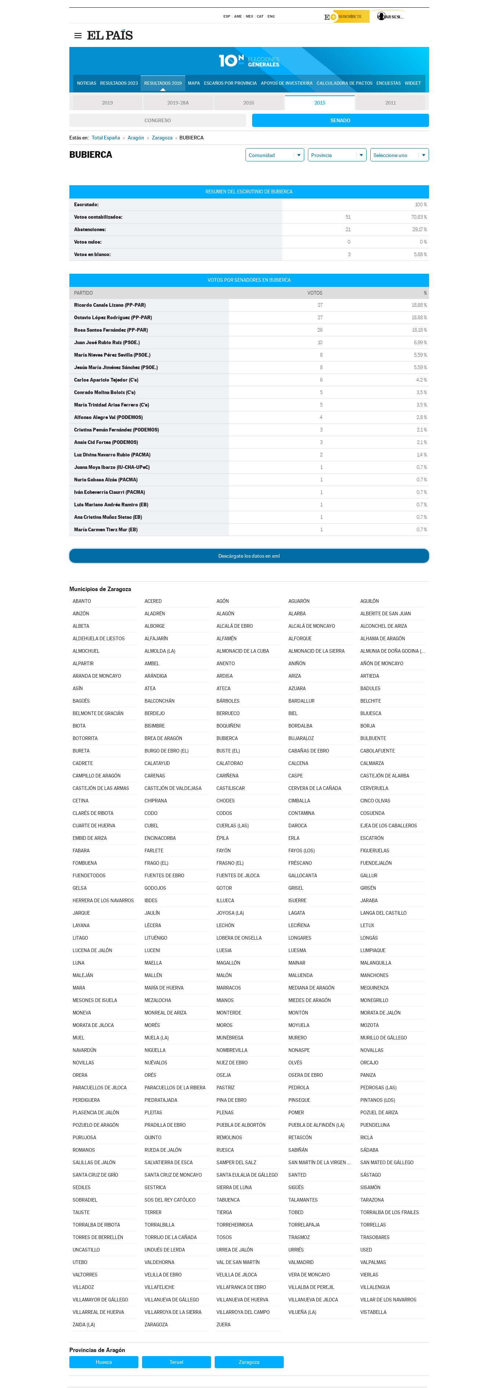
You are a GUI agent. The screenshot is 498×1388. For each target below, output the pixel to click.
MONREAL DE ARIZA (165, 1014)
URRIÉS (296, 1251)
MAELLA (153, 964)
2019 (107, 104)
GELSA (80, 889)
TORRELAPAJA (304, 1226)
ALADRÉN (155, 615)
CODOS (224, 814)
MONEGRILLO (374, 1001)
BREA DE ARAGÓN (163, 739)
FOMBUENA (85, 864)
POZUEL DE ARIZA (379, 1113)
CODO (151, 814)
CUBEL (152, 827)
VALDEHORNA (159, 1263)
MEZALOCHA (158, 1001)
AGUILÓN (369, 602)
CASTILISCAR (231, 789)
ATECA (223, 689)
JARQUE (81, 914)
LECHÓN (226, 926)
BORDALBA (300, 727)
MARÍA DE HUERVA (164, 989)
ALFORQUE (300, 639)
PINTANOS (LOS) (377, 1101)
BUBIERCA (227, 739)
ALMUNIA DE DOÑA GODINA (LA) (392, 652)
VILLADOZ (83, 1288)
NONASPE (299, 1051)
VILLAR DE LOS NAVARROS (388, 1301)
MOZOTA (369, 1026)
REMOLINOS (229, 1138)
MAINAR (296, 964)
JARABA (369, 901)
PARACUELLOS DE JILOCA (100, 1089)
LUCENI (152, 951)
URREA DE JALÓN (235, 1251)
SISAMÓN (370, 1188)
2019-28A (178, 104)
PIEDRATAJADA (161, 1101)
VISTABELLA (373, 1313)
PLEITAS (153, 1113)
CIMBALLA (299, 802)
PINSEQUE (299, 1101)
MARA (79, 989)
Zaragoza (249, 1363)
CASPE (295, 777)
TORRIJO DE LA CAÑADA (171, 1238)
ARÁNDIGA (156, 677)
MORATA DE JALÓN (380, 1014)
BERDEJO (155, 714)
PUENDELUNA (375, 1126)
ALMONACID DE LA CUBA (243, 652)
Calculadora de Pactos (344, 84)
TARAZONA (372, 1201)
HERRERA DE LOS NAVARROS (103, 901)
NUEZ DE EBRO (232, 1064)
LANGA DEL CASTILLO (383, 914)
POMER (296, 1113)
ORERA (80, 1076)
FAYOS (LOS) (301, 852)
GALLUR (368, 876)
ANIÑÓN (297, 664)
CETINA (80, 802)
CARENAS (155, 777)
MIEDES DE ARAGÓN (309, 1001)
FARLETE (154, 852)
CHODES (226, 802)
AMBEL (152, 664)
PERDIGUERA (86, 1101)
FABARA (81, 852)
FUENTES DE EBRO (164, 876)
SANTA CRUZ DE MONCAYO (173, 1176)
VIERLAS (369, 1276)
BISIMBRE (155, 727)
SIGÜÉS (296, 1188)
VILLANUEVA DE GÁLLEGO (172, 1301)
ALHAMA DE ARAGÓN (382, 639)
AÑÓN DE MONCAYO (381, 664)
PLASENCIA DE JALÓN (96, 1113)
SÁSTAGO (370, 1176)
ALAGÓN (226, 615)
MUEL (78, 1039)
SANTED (297, 1176)
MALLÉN (153, 976)
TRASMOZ (299, 1238)
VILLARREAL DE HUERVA (98, 1313)
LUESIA (224, 951)
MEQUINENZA (374, 989)
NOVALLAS (372, 1051)
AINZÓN (81, 615)
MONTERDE (229, 1014)
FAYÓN (224, 852)
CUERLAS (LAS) (233, 827)
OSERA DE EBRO (305, 1076)
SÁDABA (369, 1151)
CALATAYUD (157, 764)
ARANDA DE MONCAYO (97, 677)
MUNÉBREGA (230, 1039)
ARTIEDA (369, 677)
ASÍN (78, 689)
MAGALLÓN (228, 964)
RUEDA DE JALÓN (163, 1151)
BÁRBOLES (228, 702)
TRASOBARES (375, 1238)
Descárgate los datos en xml (249, 557)
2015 (320, 104)
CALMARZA (372, 764)
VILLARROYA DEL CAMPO (243, 1313)
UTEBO (80, 1263)
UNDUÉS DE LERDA (165, 1251)
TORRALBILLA (159, 1226)
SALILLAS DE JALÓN (94, 1163)
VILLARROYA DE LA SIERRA (173, 1313)
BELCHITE (370, 702)
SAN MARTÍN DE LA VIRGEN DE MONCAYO (320, 1163)
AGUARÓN (299, 602)
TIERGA (224, 1213)
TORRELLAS (373, 1226)
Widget (413, 84)
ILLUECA (225, 901)
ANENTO (226, 664)
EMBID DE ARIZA (90, 839)
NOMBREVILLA (232, 1051)
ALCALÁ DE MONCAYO (311, 627)
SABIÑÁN (298, 1151)
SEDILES (82, 1188)
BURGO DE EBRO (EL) (167, 752)
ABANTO (82, 602)
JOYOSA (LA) (230, 914)
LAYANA (81, 926)
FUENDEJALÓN (376, 864)
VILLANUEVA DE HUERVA (242, 1301)
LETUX (367, 926)
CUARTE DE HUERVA (94, 827)
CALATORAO (230, 764)
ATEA (150, 689)
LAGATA (296, 914)
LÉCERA (153, 926)
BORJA (367, 727)
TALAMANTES (303, 1201)
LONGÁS (369, 939)
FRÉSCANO (300, 864)
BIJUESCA (370, 714)
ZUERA (223, 1326)
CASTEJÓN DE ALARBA (384, 777)
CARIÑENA (228, 777)
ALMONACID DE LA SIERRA (316, 652)
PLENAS (225, 1113)
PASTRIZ (226, 1089)
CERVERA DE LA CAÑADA (314, 789)
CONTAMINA (301, 814)
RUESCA (225, 1151)
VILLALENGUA (375, 1288)
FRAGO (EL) (156, 864)
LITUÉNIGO (156, 939)
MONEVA (82, 1014)
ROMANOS (84, 1151)
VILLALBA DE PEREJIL (311, 1288)
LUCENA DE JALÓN (92, 951)
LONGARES (300, 939)
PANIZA (368, 1076)
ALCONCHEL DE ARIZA (383, 627)
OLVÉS (295, 1064)
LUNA (78, 964)
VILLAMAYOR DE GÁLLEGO (100, 1301)
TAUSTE (81, 1213)
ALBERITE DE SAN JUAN (385, 615)
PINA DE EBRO (232, 1101)
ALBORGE (155, 627)
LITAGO (80, 939)
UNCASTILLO (86, 1251)
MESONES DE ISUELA (95, 1001)
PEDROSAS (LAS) (378, 1089)
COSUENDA (372, 814)
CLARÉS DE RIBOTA (93, 814)
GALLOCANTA (302, 876)
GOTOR (224, 889)
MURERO (297, 1039)
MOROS (225, 1026)
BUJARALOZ (301, 739)
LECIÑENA (299, 926)
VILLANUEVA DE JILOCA (313, 1301)
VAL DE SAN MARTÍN (238, 1263)
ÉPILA (223, 839)
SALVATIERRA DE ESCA (169, 1163)
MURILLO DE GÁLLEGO (383, 1039)
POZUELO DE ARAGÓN (96, 1126)
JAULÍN (152, 914)
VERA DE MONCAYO (309, 1276)
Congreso (158, 121)
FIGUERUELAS (374, 852)
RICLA (366, 1138)
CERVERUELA (374, 789)
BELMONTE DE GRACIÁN (98, 714)
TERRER (153, 1213)
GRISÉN (368, 889)
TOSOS (224, 1238)
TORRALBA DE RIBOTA (96, 1226)
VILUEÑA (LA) (302, 1313)
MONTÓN (298, 1014)
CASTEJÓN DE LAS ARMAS (101, 789)
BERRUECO (228, 714)
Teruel (176, 1363)
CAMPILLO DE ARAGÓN (97, 777)
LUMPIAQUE (372, 951)
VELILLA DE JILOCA (237, 1276)
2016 (249, 104)
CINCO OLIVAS (375, 802)
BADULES (370, 689)
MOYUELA (298, 1026)
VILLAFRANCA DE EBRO (241, 1288)
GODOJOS (155, 889)
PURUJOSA (84, 1138)
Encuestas (389, 84)
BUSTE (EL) (228, 752)
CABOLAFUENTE (377, 752)
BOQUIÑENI (228, 727)
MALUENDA (300, 976)
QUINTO (153, 1138)
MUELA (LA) (157, 1039)
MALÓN (224, 976)
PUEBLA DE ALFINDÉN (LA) (316, 1126)
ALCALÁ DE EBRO (235, 627)
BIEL (293, 714)
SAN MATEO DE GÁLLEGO (387, 1163)
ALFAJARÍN (156, 639)
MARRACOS (229, 989)
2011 (390, 104)
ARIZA (294, 677)
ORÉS (150, 1076)
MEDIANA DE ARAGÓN (311, 989)
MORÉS (152, 1026)
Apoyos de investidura (287, 84)
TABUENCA (228, 1201)
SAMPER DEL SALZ (236, 1163)
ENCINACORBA (160, 839)
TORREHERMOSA (235, 1226)
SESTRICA (155, 1188)
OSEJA (224, 1076)
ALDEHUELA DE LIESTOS (99, 639)
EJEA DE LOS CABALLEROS (388, 827)
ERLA (293, 839)
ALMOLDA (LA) (160, 652)
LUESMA (297, 951)
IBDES (151, 901)
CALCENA (298, 764)
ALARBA (297, 615)
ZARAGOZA (156, 1326)
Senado (340, 121)
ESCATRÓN (372, 839)
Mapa (194, 84)
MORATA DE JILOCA (93, 1026)
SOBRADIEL (85, 1201)
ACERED (153, 602)
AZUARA (297, 689)
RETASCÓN (300, 1138)
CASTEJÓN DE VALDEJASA (173, 789)
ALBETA (81, 627)
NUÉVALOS (156, 1064)
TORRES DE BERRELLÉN (98, 1238)
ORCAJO (369, 1064)
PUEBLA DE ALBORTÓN (241, 1126)
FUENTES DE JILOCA (238, 876)
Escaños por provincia (230, 84)
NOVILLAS (83, 1064)
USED (366, 1251)
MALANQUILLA (375, 964)
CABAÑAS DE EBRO (308, 752)
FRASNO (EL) (230, 864)
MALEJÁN (83, 976)
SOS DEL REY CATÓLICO (170, 1201)
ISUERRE (297, 901)
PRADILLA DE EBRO (165, 1126)
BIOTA (79, 727)
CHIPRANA (156, 802)
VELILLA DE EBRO (163, 1276)
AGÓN (223, 602)
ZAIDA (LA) (84, 1326)
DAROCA (297, 827)
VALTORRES (85, 1276)
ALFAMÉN (227, 639)
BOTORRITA (85, 739)
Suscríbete (354, 17)
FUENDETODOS (89, 876)
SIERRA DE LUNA (234, 1188)
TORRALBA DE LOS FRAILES (389, 1213)
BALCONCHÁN (160, 702)
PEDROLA (298, 1089)
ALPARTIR (83, 664)
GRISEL (295, 889)
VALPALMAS (373, 1263)
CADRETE (83, 764)
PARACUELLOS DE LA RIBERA (175, 1089)
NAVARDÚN (85, 1051)
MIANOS (225, 1001)
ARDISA (225, 677)
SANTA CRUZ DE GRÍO (95, 1176)
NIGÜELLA (155, 1051)
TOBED (295, 1213)
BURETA (81, 752)
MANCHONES (374, 976)
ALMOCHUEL (86, 652)
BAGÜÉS (81, 702)
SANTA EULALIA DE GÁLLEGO (247, 1176)
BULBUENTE (373, 739)
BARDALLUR (301, 702)
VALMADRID (301, 1263)
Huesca (104, 1363)
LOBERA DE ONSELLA (239, 939)
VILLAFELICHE (159, 1288)
